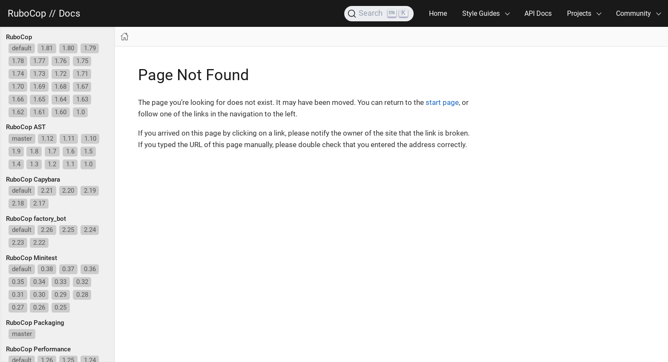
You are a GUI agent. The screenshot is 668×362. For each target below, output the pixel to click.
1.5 (88, 151)
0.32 (82, 282)
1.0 (80, 112)
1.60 (60, 112)
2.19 (90, 190)
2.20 (68, 190)
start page (442, 102)
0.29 (60, 294)
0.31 (18, 294)
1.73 (39, 74)
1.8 (34, 151)
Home (438, 13)
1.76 (60, 61)
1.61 (39, 112)
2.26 (47, 230)
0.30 (39, 294)
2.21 (47, 190)
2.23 (18, 242)
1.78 (18, 61)
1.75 (82, 61)
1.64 (60, 99)
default (22, 48)
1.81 (47, 48)
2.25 (68, 230)
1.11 (69, 138)
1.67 (82, 86)
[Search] (379, 13)
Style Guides (481, 13)
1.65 (39, 99)
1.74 (18, 74)
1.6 (70, 151)
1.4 (16, 164)
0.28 (82, 294)
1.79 (90, 48)
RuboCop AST (26, 127)
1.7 (52, 151)
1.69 (39, 86)
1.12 (47, 138)
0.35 (18, 282)
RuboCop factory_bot (36, 219)
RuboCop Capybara (33, 179)
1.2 (52, 164)
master (22, 138)
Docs (69, 13)
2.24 (90, 230)
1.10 (90, 138)
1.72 (60, 74)
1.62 (18, 112)
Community (633, 13)
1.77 (39, 61)
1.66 (18, 99)
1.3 (34, 164)
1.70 (18, 86)
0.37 (68, 269)
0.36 (90, 269)
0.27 (18, 307)
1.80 (68, 48)
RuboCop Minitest (31, 258)
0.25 (60, 307)
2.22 (39, 242)
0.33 (60, 282)
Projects (579, 13)
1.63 (82, 99)
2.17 (39, 203)
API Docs (538, 13)
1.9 (16, 151)
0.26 (39, 307)
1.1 (70, 164)
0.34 (39, 282)
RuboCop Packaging (35, 323)
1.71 (82, 74)
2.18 (18, 203)
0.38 (47, 269)
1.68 (60, 86)
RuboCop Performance (38, 349)
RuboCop (27, 13)
